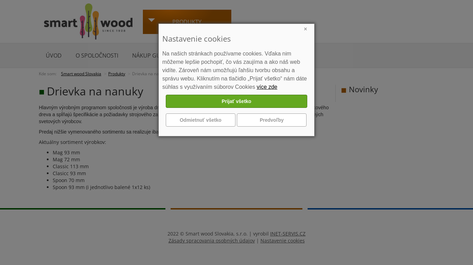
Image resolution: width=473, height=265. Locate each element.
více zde (267, 87)
